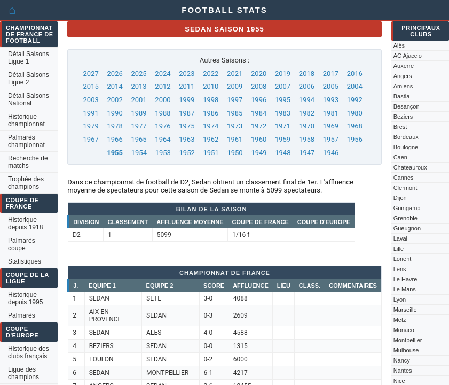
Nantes (402, 370)
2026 (114, 74)
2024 (162, 74)
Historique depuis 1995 (25, 298)
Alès (399, 45)
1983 (282, 113)
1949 (258, 153)
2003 (91, 100)
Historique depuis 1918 (25, 223)
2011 (186, 86)
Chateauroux (410, 167)
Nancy (401, 360)
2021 (234, 74)
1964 (162, 139)
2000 (162, 100)
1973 (234, 126)
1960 (258, 139)
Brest (400, 127)
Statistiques (24, 261)
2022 (210, 74)
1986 (210, 113)
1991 (91, 113)
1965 (138, 139)
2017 (330, 74)
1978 (114, 126)
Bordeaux (406, 137)
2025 (138, 74)
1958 (306, 139)
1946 (330, 153)
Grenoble (405, 218)
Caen (400, 157)
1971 (282, 126)
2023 (186, 74)
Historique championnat (26, 120)
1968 (355, 126)
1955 (115, 153)
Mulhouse (406, 350)
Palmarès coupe (21, 244)
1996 (258, 100)
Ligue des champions (23, 373)
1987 (186, 113)
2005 (330, 86)
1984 (258, 113)
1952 (187, 153)
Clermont (405, 187)
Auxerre (403, 66)
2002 (114, 100)
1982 (306, 113)
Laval (400, 238)
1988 (162, 113)
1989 (138, 113)
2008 (258, 86)
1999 (186, 100)
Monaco (403, 330)
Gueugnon (407, 228)
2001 (138, 100)
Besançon (406, 106)
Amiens (403, 86)
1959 (282, 139)
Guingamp (407, 208)
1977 (138, 126)
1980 (355, 113)
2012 (162, 86)
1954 (139, 153)
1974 (210, 126)
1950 (234, 153)
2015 (91, 86)
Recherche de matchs (28, 162)
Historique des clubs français (28, 352)
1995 (282, 100)
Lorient (402, 259)
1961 (234, 139)
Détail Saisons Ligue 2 (28, 78)
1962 (210, 139)
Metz (399, 320)
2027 (91, 74)
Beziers (403, 116)
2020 (258, 74)
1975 (186, 126)
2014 (114, 86)
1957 (330, 139)
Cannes (403, 177)
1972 (258, 126)
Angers (402, 76)
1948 (282, 153)
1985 (234, 113)
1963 (186, 139)
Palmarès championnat (26, 141)
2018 (306, 74)
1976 (162, 126)
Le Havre (405, 279)
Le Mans (404, 289)
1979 (91, 126)
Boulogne (406, 147)
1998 (210, 100)
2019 (282, 74)
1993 (330, 100)
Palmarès (21, 315)
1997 (234, 100)
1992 (355, 100)
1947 (306, 153)
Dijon (400, 198)
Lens (399, 269)
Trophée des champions (26, 182)
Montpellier (407, 340)
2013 (138, 86)
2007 (282, 86)
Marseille (405, 309)
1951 (210, 153)
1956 (355, 139)
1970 (306, 126)
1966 (114, 139)
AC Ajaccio (407, 55)
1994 (306, 100)
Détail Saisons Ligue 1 (28, 57)
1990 (114, 113)
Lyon (399, 299)
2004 (355, 86)
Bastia (401, 96)
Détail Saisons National (28, 99)
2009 (234, 86)
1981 (330, 113)
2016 (355, 74)
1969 (330, 126)
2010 (210, 86)
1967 (91, 139)
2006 (306, 86)
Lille (398, 248)
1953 (163, 153)
